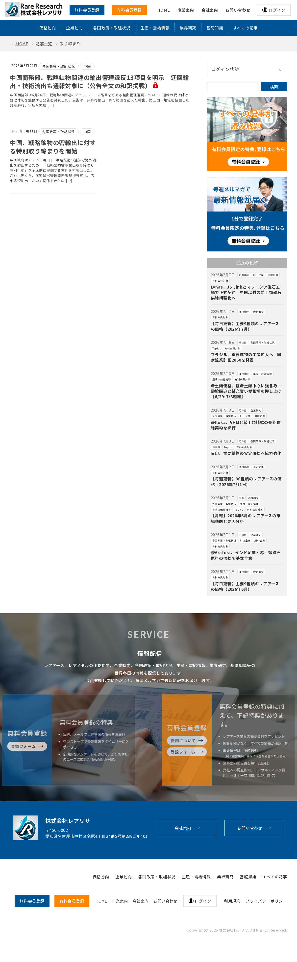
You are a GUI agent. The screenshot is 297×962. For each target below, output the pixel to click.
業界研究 (188, 28)
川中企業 (273, 275)
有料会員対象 (220, 280)
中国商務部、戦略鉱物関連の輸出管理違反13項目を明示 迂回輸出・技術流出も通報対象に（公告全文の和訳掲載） (99, 81)
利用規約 (232, 901)
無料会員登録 (86, 10)
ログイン (277, 10)
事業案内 (120, 901)
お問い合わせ (249, 828)
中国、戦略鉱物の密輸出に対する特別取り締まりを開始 (53, 146)
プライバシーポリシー (266, 901)
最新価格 (258, 311)
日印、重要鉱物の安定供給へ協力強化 (246, 453)
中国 (87, 66)
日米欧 (216, 447)
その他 (243, 342)
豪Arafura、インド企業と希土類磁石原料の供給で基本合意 (246, 555)
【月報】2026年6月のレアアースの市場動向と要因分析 (246, 518)
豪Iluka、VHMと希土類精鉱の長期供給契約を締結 (246, 425)
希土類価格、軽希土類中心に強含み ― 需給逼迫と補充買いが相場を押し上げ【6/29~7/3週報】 (247, 391)
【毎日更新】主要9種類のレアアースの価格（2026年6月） (245, 586)
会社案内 (183, 828)
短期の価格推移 (221, 379)
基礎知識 (214, 28)
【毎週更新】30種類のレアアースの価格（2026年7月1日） (246, 481)
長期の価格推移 (221, 509)
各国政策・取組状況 (111, 28)
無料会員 (32, 901)
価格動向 (47, 28)
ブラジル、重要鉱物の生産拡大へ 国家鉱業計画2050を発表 (246, 357)
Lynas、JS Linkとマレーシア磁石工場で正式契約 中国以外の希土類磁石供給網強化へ (246, 292)
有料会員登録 (129, 10)
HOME (101, 901)
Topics (216, 348)
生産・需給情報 (155, 28)
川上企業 (258, 275)
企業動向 (74, 28)
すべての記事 (245, 28)
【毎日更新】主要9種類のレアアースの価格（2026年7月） (245, 326)
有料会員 (71, 901)
